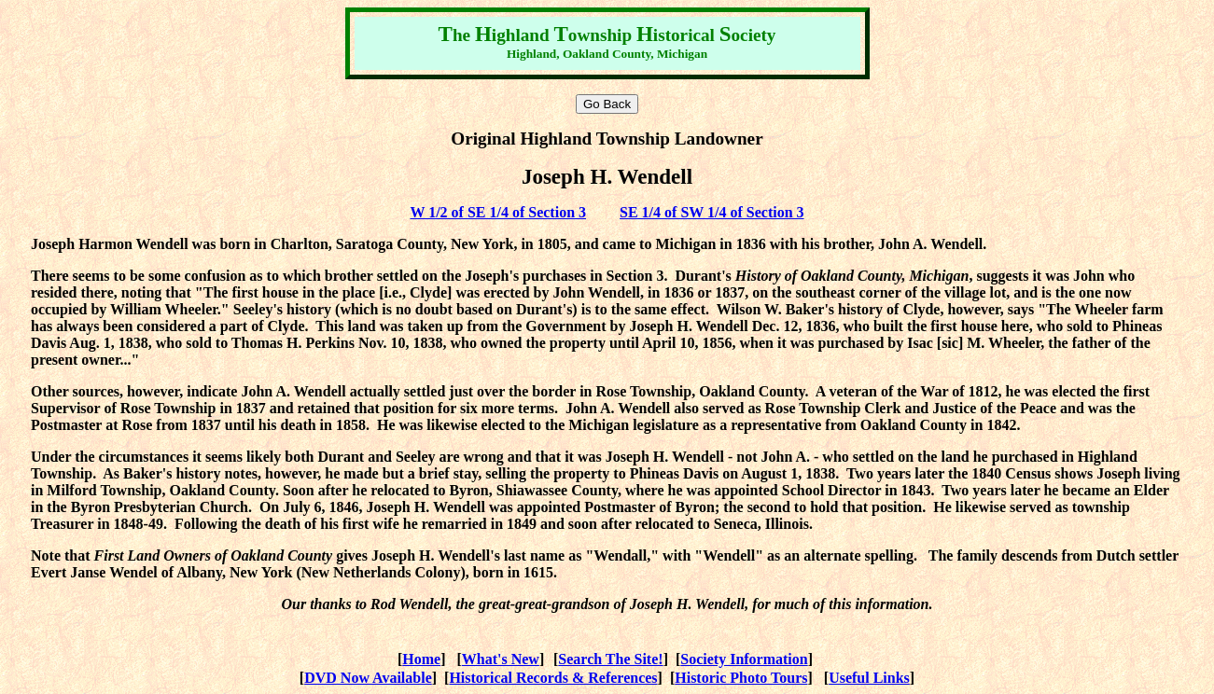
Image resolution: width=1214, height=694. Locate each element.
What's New (500, 659)
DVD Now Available (368, 678)
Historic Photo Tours (741, 678)
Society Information (743, 659)
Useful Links (869, 678)
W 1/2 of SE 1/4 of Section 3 (498, 212)
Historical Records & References (553, 678)
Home (421, 659)
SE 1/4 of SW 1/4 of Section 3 (712, 212)
